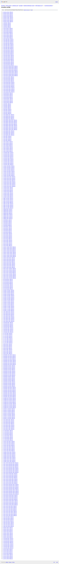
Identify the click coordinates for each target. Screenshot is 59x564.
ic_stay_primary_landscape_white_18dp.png (11, 489)
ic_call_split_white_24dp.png (8, 99)
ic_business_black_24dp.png (8, 13)
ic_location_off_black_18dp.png (8, 290)
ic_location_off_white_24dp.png (8, 296)
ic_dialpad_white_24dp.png (7, 215)
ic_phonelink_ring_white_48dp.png (9, 385)
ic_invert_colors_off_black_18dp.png (9, 268)
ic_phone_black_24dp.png (7, 345)
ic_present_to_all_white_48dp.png (9, 418)
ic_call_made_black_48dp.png (8, 43)
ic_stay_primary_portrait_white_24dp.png (10, 502)
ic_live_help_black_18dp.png (8, 279)
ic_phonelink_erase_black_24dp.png (9, 356)
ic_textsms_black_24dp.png (8, 528)
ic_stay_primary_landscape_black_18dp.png (10, 484)
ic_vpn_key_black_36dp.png (8, 551)
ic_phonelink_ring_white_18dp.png (9, 381)
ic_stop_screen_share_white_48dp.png (10, 515)
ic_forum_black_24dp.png (7, 234)
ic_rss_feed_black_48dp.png (8, 434)
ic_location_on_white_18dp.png (8, 306)
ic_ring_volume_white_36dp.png (8, 427)
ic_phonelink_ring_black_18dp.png (9, 376)
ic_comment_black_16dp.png (8, 152)
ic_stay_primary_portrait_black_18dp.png (10, 495)
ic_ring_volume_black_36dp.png (8, 422)
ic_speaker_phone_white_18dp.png (9, 457)
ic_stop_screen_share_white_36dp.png (10, 514)
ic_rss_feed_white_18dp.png (8, 435)
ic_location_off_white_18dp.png (8, 295)
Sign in (56, 1)
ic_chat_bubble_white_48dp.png (8, 134)
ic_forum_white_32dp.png (7, 242)
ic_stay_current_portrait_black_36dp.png (10, 476)
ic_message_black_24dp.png (8, 323)
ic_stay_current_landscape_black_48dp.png (10, 466)
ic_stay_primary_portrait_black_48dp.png (10, 499)
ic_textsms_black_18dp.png (8, 527)
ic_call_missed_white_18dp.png (8, 76)
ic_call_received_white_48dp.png (8, 91)
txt (54, 562)
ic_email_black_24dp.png (7, 222)
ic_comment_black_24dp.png (8, 155)
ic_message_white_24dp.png (8, 329)
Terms (13, 562)
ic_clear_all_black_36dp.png (8, 144)
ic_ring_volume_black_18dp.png (8, 419)
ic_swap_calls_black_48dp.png (8, 520)
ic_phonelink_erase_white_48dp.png (9, 364)
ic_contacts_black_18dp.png (8, 187)
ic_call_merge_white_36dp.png (8, 58)
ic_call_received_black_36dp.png (8, 85)
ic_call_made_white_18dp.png (8, 44)
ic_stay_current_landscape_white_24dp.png (10, 469)
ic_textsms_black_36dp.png (8, 530)
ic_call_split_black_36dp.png (8, 95)
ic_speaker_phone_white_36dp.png (9, 460)
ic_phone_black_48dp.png (7, 348)
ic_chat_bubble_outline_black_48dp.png (10, 124)
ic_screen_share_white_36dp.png (9, 449)
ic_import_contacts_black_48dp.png (9, 250)
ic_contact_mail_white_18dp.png (8, 171)
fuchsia (3, 5)
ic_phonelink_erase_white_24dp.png (9, 361)
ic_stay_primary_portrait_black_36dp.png (10, 497)
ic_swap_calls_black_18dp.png (8, 516)
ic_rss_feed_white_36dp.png (8, 438)
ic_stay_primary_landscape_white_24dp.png (11, 491)
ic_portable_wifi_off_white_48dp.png (9, 407)
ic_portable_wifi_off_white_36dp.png (9, 406)
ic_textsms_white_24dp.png (8, 534)
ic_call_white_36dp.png (7, 106)
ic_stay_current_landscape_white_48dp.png (10, 472)
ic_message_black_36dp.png (8, 325)
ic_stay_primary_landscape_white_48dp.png (11, 493)
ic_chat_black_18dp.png (7, 109)
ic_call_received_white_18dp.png (8, 87)
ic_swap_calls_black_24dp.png (8, 518)
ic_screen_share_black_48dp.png (9, 445)
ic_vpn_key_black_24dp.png (8, 550)
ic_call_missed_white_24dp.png (8, 78)
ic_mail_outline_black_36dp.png (8, 314)
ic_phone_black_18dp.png (7, 344)
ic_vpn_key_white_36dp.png (8, 557)
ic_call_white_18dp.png (7, 103)
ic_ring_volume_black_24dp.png (8, 421)
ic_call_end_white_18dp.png (8, 33)
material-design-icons (29, 5)
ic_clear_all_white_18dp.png (8, 147)
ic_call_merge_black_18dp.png (8, 49)
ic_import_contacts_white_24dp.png (9, 253)
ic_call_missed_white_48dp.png (8, 80)
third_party (8, 5)
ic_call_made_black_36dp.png (8, 41)
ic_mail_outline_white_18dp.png (8, 317)
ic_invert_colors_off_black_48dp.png (9, 272)
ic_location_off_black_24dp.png (8, 291)
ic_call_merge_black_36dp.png (8, 52)
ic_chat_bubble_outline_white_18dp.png (10, 125)
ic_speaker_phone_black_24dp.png (9, 453)
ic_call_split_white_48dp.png (8, 102)
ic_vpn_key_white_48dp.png (8, 558)
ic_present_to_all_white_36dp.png (9, 417)
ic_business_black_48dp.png (8, 16)
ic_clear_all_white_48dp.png (8, 151)
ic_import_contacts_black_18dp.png (9, 246)
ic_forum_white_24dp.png (7, 241)
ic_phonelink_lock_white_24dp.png (9, 372)
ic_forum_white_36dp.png (7, 244)
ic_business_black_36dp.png (8, 14)
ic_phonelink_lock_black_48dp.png (9, 369)
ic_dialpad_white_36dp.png (7, 217)
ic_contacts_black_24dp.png (8, 188)
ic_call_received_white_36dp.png (8, 90)
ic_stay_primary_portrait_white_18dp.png (10, 500)
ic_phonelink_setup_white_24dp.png (9, 394)
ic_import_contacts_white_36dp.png (9, 255)
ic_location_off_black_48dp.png (8, 294)
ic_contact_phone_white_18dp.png (9, 182)
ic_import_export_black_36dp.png (9, 260)
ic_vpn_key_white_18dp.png (8, 554)
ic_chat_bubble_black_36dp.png (8, 117)
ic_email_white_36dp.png (7, 230)
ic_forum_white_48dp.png (7, 245)
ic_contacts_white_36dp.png (8, 195)
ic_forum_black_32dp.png (7, 236)
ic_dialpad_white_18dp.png (7, 214)
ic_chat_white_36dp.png (7, 138)
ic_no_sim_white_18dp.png (7, 338)
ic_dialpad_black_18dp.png (7, 209)
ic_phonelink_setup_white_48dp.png (9, 396)
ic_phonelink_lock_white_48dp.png (9, 375)
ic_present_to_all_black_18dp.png (9, 408)
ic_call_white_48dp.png (7, 107)
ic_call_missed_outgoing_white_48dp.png (10, 75)
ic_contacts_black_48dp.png (8, 191)
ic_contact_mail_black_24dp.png (8, 167)
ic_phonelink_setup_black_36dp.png (9, 390)
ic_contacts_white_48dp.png (8, 196)
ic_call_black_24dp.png (7, 24)
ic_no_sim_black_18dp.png (7, 333)
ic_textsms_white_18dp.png (8, 533)
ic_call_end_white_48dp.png (8, 37)
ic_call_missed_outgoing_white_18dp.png (10, 71)
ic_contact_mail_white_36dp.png (8, 174)
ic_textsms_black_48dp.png (8, 531)
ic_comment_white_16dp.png (8, 159)
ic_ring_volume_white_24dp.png (8, 426)
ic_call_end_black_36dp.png (8, 31)
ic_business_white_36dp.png (8, 20)
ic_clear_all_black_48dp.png (8, 145)
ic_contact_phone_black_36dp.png (9, 179)
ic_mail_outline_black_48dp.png (8, 315)
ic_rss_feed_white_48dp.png (8, 439)
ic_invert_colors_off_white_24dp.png (9, 275)
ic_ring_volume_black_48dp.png (8, 423)
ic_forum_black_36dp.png (7, 237)
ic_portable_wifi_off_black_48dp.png (9, 402)
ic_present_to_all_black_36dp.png (9, 411)
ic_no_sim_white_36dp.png (7, 341)
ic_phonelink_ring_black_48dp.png (9, 380)
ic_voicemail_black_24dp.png (8, 539)
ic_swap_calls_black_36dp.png (8, 519)
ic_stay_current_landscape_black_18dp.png (10, 462)
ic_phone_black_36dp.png (7, 346)
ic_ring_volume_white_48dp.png (8, 429)
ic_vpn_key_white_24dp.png (8, 555)
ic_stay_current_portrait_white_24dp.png (10, 480)
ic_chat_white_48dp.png (7, 140)
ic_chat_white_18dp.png (7, 136)
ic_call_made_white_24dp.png (8, 45)
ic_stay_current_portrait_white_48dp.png (10, 483)
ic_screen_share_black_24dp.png (9, 442)
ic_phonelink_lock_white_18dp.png (9, 371)
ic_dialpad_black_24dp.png (7, 210)
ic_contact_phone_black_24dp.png (9, 178)
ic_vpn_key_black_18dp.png (8, 549)
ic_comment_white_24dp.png (8, 161)
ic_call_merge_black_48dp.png (8, 53)
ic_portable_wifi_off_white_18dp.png (9, 403)
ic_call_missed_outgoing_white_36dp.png (10, 74)
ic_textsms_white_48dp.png (8, 537)
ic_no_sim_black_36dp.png (7, 336)
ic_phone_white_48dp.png (7, 353)
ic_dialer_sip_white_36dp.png (8, 206)
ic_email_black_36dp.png (7, 223)
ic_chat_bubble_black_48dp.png (8, 118)
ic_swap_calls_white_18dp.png (8, 522)
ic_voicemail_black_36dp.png (8, 541)
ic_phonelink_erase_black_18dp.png (9, 354)
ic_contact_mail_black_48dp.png (8, 170)
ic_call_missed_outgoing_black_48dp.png (10, 70)
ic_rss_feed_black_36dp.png (8, 433)
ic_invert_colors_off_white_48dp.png (9, 277)
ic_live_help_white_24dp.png (8, 286)
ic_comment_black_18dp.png (8, 153)
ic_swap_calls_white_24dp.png (8, 523)
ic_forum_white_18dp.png (7, 240)
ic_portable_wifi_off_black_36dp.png (9, 400)
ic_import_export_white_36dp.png (9, 265)
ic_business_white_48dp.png (8, 21)
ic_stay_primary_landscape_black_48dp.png (10, 488)
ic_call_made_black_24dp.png (8, 40)
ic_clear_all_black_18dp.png (8, 141)
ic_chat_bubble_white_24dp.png (8, 132)
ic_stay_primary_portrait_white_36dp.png (10, 503)
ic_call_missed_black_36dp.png (8, 63)
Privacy (10, 562)
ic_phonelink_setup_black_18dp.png (9, 387)
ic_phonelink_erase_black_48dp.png (9, 358)
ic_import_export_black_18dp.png (9, 257)
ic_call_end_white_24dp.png (8, 35)
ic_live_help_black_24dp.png (8, 280)
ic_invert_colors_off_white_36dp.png (9, 276)
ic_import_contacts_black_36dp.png (9, 249)
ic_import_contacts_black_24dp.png (9, 248)
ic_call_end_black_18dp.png (8, 28)
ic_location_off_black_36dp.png (8, 292)
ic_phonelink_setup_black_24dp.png (9, 388)
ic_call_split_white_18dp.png (8, 98)
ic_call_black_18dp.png (7, 22)
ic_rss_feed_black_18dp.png (8, 430)
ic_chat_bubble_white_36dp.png (8, 133)
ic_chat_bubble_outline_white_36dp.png (10, 128)
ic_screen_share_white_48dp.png (9, 450)
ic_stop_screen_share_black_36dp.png (10, 508)
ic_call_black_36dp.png (7, 25)
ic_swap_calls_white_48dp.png (8, 526)
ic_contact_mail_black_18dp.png (8, 165)
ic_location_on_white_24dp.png (8, 307)
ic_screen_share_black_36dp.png (9, 443)
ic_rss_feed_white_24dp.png (8, 437)
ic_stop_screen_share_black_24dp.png (10, 507)
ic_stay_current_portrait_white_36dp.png (10, 481)
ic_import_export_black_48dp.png (9, 261)
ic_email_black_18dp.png (7, 221)
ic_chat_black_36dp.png (7, 112)
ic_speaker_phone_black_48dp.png (9, 456)
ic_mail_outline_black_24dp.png (8, 313)
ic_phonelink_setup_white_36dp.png (9, 395)
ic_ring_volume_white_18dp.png (8, 425)
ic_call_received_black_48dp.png (8, 86)
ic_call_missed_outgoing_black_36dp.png (10, 68)
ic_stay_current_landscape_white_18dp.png (10, 468)
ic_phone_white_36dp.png (7, 352)
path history (27, 9)
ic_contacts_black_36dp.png (8, 190)
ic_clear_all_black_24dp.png (8, 143)
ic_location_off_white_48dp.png (8, 299)
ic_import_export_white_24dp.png (9, 264)
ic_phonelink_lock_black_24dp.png (9, 367)
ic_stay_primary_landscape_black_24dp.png (10, 485)
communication (48, 5)
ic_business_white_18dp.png (8, 17)
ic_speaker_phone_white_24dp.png (9, 458)
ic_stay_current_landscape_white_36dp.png (10, 470)
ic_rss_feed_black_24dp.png (8, 431)
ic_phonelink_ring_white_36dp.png (9, 384)
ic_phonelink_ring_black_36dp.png (9, 379)
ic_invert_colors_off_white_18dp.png (9, 273)
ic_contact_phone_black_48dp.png (9, 180)
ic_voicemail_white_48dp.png (8, 547)
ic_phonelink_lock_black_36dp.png (9, 368)
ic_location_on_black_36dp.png (8, 303)
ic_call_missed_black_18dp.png (8, 60)
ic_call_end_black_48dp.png (8, 32)
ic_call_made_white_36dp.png (8, 47)
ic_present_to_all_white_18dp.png (9, 414)
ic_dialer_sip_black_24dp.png (8, 199)
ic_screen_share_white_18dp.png (9, 446)
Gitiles (7, 562)
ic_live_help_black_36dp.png (8, 282)
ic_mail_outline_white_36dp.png (8, 319)
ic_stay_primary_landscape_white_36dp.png (11, 492)
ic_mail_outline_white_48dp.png (8, 321)
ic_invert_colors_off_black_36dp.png (9, 271)
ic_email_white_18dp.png (7, 228)
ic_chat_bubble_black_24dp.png (8, 116)
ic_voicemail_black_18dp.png (8, 538)
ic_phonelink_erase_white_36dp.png (9, 363)
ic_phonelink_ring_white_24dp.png (9, 383)
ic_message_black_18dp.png (8, 322)
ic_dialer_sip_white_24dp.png (8, 205)
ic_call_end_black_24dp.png (8, 29)
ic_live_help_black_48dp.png (8, 283)
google (21, 5)
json (57, 562)
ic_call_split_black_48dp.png (8, 97)
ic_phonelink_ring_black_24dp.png (9, 377)
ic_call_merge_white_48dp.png (8, 59)
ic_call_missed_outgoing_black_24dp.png (10, 67)
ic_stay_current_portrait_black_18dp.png (10, 473)
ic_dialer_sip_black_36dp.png (8, 201)
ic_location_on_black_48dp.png (8, 304)
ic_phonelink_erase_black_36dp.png (9, 357)
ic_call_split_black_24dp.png (8, 94)
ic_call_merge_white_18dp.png (8, 55)
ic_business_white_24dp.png (8, 18)
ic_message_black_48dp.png (8, 326)
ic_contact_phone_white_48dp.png (9, 186)
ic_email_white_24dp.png (7, 229)
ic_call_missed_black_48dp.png (8, 64)
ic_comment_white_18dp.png (8, 160)
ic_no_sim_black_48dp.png (7, 337)
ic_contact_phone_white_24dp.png (9, 183)
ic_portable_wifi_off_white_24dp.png (9, 404)
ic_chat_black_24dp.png (7, 110)
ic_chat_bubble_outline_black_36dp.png (10, 122)
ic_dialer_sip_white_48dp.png (8, 207)
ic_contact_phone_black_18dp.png (9, 176)
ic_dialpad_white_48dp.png (7, 218)
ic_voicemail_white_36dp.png (8, 546)
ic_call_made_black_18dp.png (8, 39)
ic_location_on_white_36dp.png (8, 309)
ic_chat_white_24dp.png (7, 137)
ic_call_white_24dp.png (7, 105)
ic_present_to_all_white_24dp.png (9, 415)
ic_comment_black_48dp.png (8, 157)
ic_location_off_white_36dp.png (8, 298)
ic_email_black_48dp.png (7, 225)
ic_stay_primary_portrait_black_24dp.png (10, 496)
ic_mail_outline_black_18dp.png (8, 311)
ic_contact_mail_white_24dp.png (8, 172)
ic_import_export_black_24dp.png (9, 259)
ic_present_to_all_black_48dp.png (9, 412)
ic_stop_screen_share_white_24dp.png (10, 512)
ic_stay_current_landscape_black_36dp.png (10, 465)
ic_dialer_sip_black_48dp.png (8, 202)
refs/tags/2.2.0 (38, 5)
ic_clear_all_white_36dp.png (8, 149)
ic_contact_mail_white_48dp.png (8, 175)
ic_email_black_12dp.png (7, 219)
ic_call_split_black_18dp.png (8, 93)
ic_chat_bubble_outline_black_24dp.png (10, 121)
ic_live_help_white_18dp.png (8, 284)
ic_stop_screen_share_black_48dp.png (10, 510)
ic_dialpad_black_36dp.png (7, 211)
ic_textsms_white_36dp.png (8, 535)
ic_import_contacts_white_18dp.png (9, 252)
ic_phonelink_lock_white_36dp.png (9, 373)
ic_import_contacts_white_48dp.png (9, 256)
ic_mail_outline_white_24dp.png (8, 318)
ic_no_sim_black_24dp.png (7, 334)
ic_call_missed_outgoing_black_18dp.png (10, 66)
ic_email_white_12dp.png (7, 226)
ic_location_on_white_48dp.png (8, 310)
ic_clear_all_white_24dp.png (8, 148)
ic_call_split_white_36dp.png (8, 101)
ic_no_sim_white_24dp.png (7, 340)
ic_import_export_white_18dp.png (9, 263)
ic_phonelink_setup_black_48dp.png (9, 391)
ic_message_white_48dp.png (8, 331)
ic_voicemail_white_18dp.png (8, 543)
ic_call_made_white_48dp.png (8, 48)
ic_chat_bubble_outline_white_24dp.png (10, 126)
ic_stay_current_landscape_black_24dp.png (10, 464)
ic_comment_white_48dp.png (8, 164)
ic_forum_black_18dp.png (7, 233)
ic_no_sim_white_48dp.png (7, 342)
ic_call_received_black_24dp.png (8, 83)
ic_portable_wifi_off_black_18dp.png (9, 398)
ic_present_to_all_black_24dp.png (9, 410)
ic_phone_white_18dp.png (7, 349)
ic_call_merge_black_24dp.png (8, 51)
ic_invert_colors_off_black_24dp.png (9, 269)
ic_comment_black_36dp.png (8, 156)
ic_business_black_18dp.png (8, 12)
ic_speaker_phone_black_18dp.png (9, 452)
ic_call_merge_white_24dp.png (8, 56)
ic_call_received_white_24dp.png (8, 89)
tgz (31, 9)
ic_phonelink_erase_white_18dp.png (9, 360)
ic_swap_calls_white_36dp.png (8, 524)
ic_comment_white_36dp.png (8, 163)
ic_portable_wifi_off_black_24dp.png (9, 399)
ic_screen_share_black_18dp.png (9, 441)
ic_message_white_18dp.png (8, 327)
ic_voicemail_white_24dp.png (8, 545)
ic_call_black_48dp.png (7, 26)
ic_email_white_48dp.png (7, 232)
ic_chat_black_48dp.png (7, 113)
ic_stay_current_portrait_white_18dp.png (10, 479)
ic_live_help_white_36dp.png (8, 287)
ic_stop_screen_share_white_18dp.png (10, 511)
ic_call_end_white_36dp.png (8, 36)
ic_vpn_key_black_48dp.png (8, 553)
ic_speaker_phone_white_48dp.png (9, 461)
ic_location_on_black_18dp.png (8, 300)
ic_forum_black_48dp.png (7, 238)
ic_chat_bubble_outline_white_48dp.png (10, 129)
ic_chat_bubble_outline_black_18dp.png (10, 120)
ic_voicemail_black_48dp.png (8, 542)
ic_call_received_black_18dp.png (8, 82)
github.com (15, 5)
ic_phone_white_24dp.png (7, 350)
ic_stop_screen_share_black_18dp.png (10, 506)
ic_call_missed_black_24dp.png (8, 62)
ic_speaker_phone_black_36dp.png (9, 454)
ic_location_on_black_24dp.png (8, 302)
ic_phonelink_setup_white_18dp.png (9, 392)
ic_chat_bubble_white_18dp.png (8, 130)
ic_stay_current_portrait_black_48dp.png (10, 477)
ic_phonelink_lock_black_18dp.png (9, 365)
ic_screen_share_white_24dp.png (9, 448)
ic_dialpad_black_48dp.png (7, 213)
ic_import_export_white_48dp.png (9, 267)
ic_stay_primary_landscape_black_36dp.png (10, 487)
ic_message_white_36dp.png (8, 330)
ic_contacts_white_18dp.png (8, 192)
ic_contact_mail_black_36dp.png (8, 168)
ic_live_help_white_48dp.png (8, 288)
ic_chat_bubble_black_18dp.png (8, 114)
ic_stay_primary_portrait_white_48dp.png (10, 504)
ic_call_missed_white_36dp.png (8, 79)
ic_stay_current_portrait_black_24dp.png (10, 475)
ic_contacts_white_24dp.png (8, 194)
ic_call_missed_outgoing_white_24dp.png (10, 72)
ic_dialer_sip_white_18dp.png (8, 203)
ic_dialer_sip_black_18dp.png (8, 198)
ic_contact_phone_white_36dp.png (9, 184)
